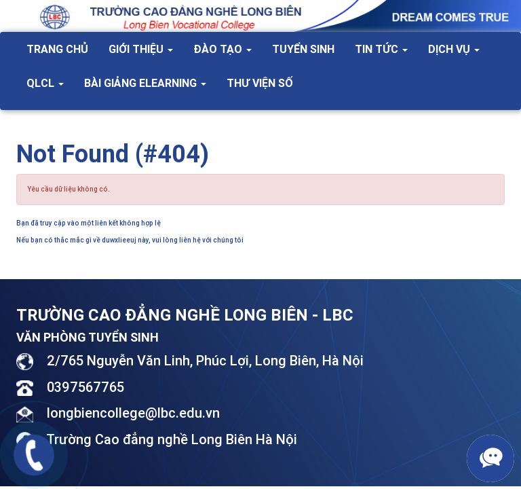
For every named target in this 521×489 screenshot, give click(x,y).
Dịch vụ (454, 49)
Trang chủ (57, 49)
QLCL (45, 83)
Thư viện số (260, 83)
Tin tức (381, 49)
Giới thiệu (141, 49)
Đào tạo (222, 49)
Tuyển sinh (303, 49)
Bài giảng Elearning (145, 83)
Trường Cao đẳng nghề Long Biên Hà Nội (171, 439)
